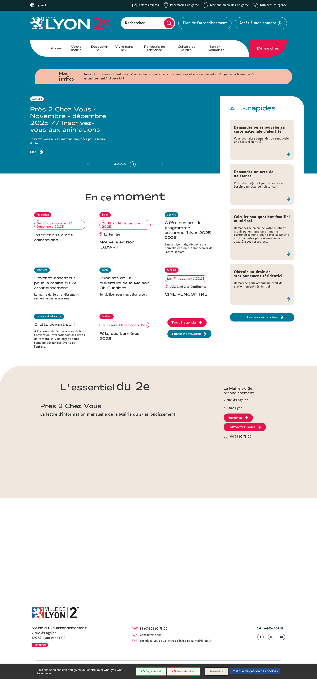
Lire (33, 151)
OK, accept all (151, 671)
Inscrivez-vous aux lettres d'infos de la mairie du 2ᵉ (175, 641)
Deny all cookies (183, 671)
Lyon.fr (42, 5)
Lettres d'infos (149, 5)
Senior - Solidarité (216, 48)
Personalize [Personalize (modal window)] (216, 671)
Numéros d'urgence (273, 5)
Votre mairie (76, 48)
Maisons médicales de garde (229, 5)
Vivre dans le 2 (124, 48)
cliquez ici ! (116, 78)
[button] (88, 164)
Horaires (40, 644)
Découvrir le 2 (99, 48)
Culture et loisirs (186, 48)
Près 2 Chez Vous (70, 472)
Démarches (268, 48)
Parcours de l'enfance (154, 48)
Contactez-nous (151, 635)
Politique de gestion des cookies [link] (254, 671)
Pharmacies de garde (184, 5)
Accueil (56, 48)
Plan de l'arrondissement (205, 23)
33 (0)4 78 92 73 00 (154, 628)
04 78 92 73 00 (240, 503)
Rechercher (135, 23)
